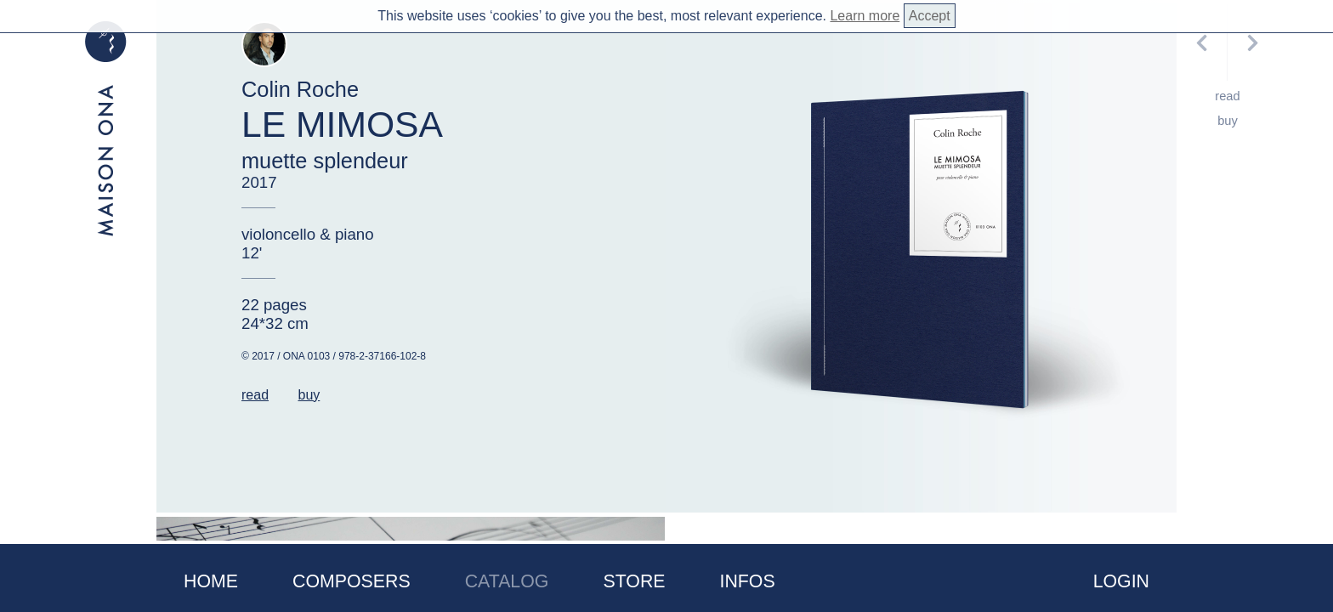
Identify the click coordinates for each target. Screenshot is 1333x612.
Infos (747, 581)
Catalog (507, 581)
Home (211, 581)
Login (1121, 581)
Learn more (864, 15)
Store (634, 581)
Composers (351, 581)
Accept (929, 15)
